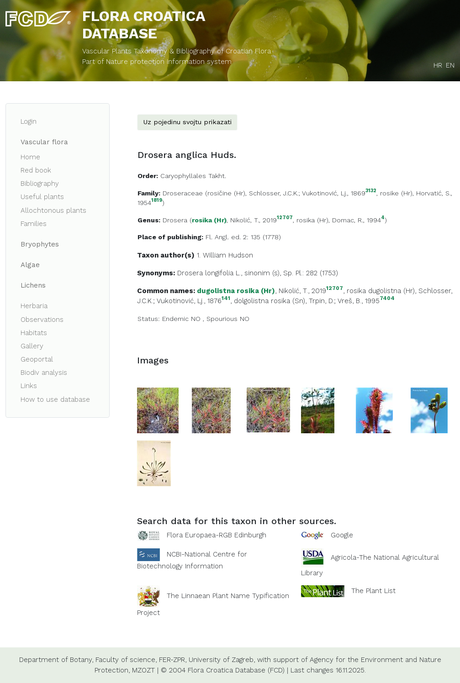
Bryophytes (40, 244)
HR (438, 65)
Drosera (175, 220)
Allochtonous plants (53, 210)
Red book (36, 170)
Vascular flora (44, 142)
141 (226, 298)
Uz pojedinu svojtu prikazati (187, 122)
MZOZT (143, 670)
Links (29, 386)
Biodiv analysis (44, 372)
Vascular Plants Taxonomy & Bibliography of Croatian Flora (176, 51)
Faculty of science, (126, 660)
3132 (370, 191)
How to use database (55, 399)
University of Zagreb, (222, 660)
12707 (285, 218)
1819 (156, 200)
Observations (42, 319)
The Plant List (373, 591)
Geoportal (37, 359)
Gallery (32, 346)
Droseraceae (183, 193)
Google (342, 535)
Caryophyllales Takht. (193, 175)
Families (34, 224)
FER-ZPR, (172, 660)
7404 (387, 298)
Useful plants (42, 197)
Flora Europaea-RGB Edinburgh (216, 535)
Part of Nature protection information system (157, 62)
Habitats (34, 333)
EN (450, 65)
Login (29, 121)
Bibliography (40, 183)
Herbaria (34, 306)
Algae (30, 265)
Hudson (240, 255)
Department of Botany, (56, 660)
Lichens (33, 285)
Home (30, 157)
